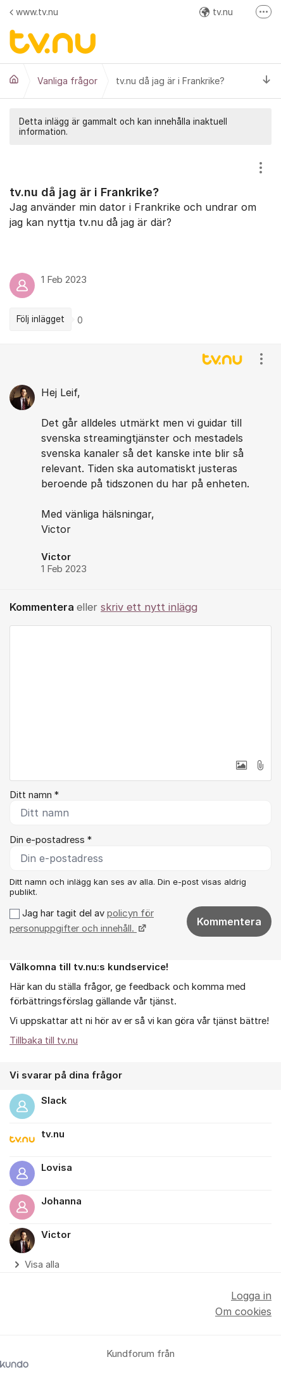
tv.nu (216, 11)
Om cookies (243, 1311)
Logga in (251, 1295)
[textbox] (140, 689)
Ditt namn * (34, 795)
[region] (140, 244)
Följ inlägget (40, 319)
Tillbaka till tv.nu (43, 1040)
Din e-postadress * (50, 840)
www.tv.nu (33, 11)
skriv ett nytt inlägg (149, 607)
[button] (241, 765)
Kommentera (229, 921)
